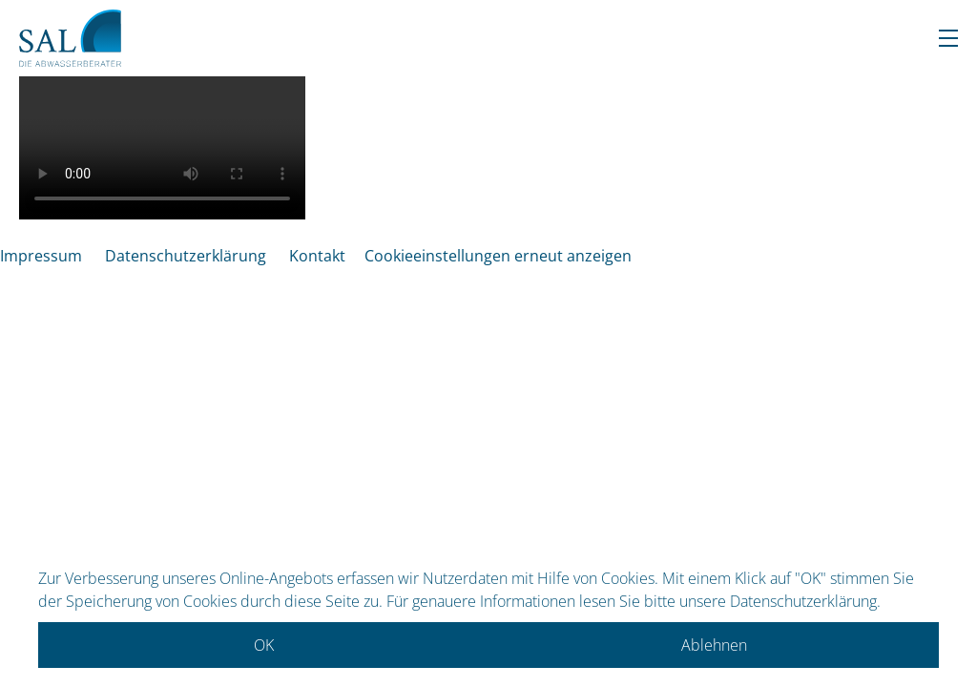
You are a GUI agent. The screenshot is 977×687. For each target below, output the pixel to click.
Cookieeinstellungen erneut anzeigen (498, 255)
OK (264, 645)
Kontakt (317, 255)
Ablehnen (714, 645)
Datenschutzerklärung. (805, 601)
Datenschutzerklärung (185, 255)
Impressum (41, 255)
